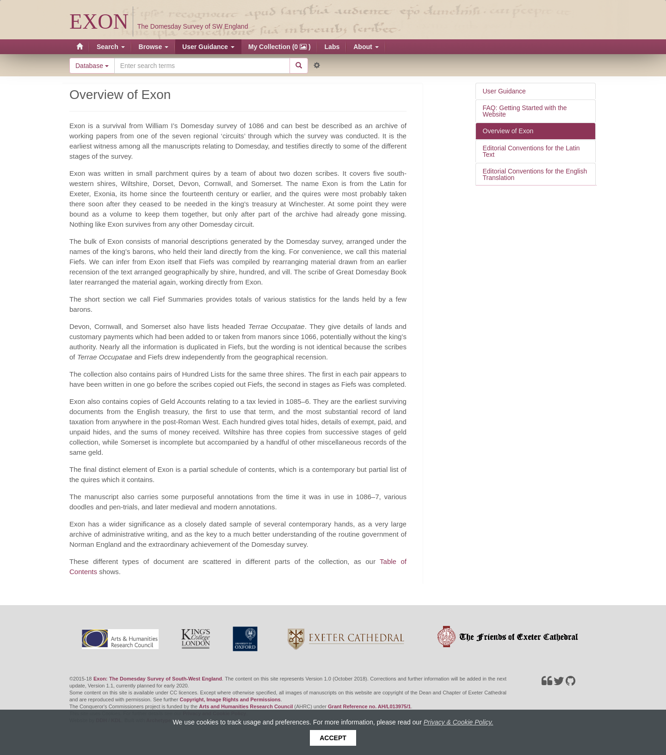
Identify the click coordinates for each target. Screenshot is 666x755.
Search (111, 46)
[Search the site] (202, 66)
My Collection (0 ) (279, 46)
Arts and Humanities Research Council (246, 706)
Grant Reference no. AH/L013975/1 (369, 706)
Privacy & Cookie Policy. (458, 722)
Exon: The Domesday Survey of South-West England (157, 678)
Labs (332, 46)
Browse (153, 46)
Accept (333, 738)
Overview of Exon (508, 131)
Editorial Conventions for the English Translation (535, 174)
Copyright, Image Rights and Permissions (229, 699)
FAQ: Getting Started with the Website (525, 111)
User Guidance (208, 46)
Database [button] (92, 65)
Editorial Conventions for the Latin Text (531, 151)
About (365, 46)
